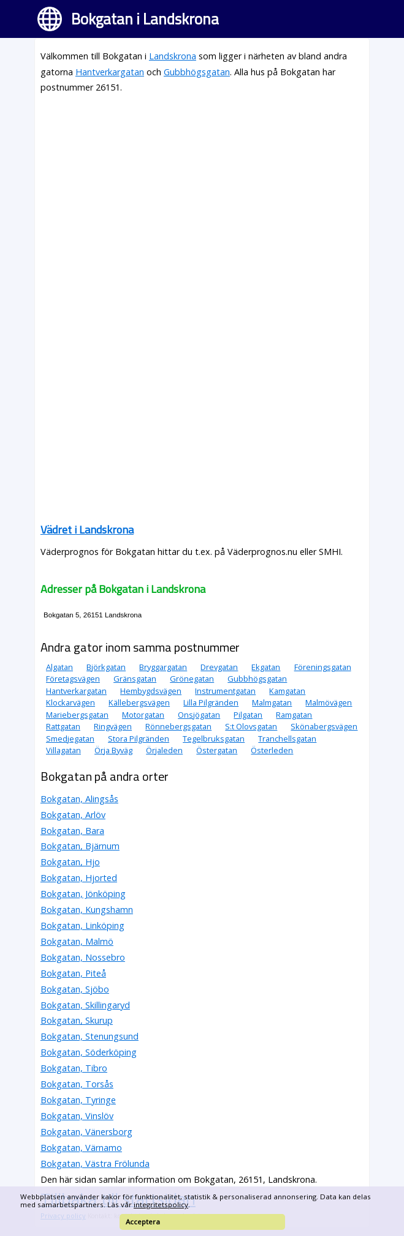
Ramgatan (294, 714)
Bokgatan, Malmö (76, 941)
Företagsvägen (73, 678)
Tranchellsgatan (287, 738)
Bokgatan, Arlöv (72, 815)
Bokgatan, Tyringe (78, 1100)
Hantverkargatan (109, 72)
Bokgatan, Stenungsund (89, 1036)
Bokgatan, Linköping (82, 925)
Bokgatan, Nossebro (82, 957)
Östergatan (216, 750)
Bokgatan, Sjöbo (74, 989)
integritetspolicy (161, 1204)
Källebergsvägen (139, 702)
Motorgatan (143, 714)
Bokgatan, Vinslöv (76, 1116)
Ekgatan (265, 666)
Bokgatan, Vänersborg (86, 1131)
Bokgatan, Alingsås (79, 799)
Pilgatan (248, 714)
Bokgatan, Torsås (76, 1084)
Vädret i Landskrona (87, 529)
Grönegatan (192, 678)
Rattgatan (63, 726)
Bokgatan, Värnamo (81, 1147)
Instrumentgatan (225, 690)
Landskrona (172, 56)
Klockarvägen (70, 702)
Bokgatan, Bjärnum (80, 846)
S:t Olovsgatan (251, 726)
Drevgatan (219, 666)
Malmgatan (272, 702)
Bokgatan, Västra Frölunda (95, 1163)
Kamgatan (287, 690)
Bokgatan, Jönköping (83, 893)
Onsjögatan (199, 714)
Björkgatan (106, 666)
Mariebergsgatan (77, 714)
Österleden (272, 750)
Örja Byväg (113, 750)
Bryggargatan (163, 666)
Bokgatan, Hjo (70, 862)
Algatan (59, 666)
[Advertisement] (202, 190)
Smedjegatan (70, 738)
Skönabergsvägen (324, 726)
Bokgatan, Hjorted (78, 878)
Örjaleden (164, 750)
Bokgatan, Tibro (73, 1068)
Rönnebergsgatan (178, 726)
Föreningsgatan (322, 666)
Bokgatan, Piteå (73, 973)
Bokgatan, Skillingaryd (85, 1005)
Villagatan (63, 750)
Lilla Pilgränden (210, 702)
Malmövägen (328, 702)
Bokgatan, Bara (72, 830)
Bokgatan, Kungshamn (86, 909)
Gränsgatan (134, 678)
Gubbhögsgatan (197, 72)
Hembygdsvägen (150, 690)
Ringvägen (113, 726)
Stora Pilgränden (138, 738)
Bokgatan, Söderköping (88, 1052)
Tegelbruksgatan (214, 738)
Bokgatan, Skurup (76, 1020)
